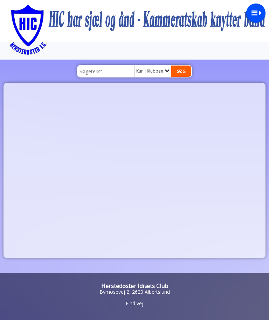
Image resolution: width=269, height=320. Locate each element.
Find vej (134, 303)
